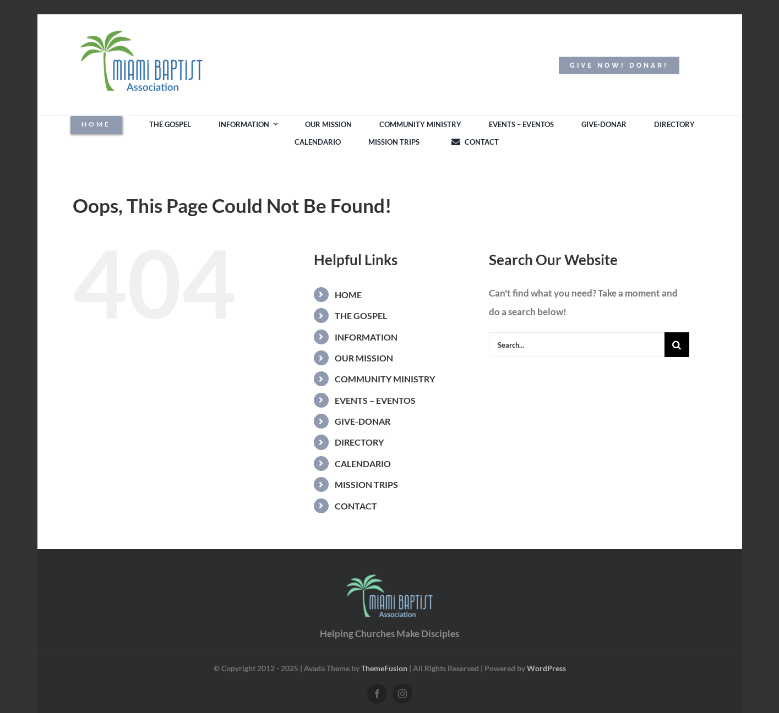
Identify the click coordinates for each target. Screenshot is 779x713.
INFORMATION (366, 337)
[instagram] (402, 694)
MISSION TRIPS (366, 484)
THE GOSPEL (361, 315)
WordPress (546, 668)
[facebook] (377, 694)
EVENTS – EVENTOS (375, 400)
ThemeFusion (384, 668)
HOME (348, 294)
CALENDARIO (363, 463)
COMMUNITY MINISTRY (385, 379)
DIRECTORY (359, 442)
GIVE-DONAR (362, 421)
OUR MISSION (364, 358)
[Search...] (576, 344)
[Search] (676, 344)
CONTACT (356, 506)
